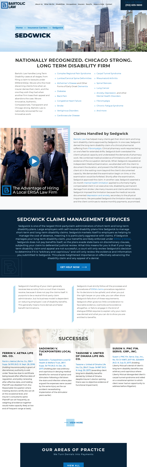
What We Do (49, 4)
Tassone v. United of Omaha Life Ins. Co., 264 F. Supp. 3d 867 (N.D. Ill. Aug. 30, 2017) (91, 367)
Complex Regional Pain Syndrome (74, 73)
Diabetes (61, 91)
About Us (39, 4)
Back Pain (62, 96)
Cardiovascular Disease (68, 115)
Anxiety (100, 93)
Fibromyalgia (103, 101)
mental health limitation (96, 183)
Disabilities (60, 4)
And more (101, 110)
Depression (110, 93)
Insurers (81, 4)
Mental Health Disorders (108, 96)
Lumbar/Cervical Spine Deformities (74, 78)
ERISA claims (97, 289)
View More (76, 422)
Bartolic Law (80, 139)
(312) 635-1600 (133, 5)
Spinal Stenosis (104, 83)
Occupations (71, 4)
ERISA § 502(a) (122, 239)
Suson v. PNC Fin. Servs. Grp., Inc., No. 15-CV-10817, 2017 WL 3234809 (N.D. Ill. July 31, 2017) (128, 360)
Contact (109, 4)
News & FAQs (99, 4)
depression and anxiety (98, 195)
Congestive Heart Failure (69, 101)
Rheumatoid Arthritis (107, 78)
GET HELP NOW (70, 267)
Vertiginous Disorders (67, 110)
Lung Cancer (103, 88)
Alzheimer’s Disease (67, 83)
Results (89, 4)
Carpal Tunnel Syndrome (109, 73)
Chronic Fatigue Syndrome (110, 106)
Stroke (60, 106)
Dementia (83, 86)
